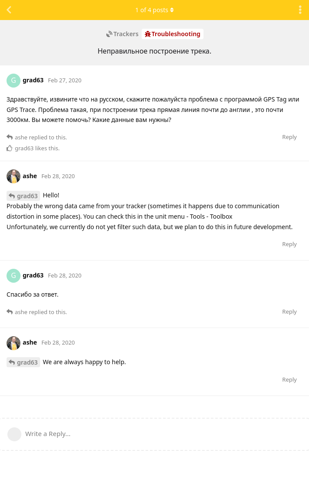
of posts (154, 10)
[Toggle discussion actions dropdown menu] (300, 10)
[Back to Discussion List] (8, 10)
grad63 (27, 196)
